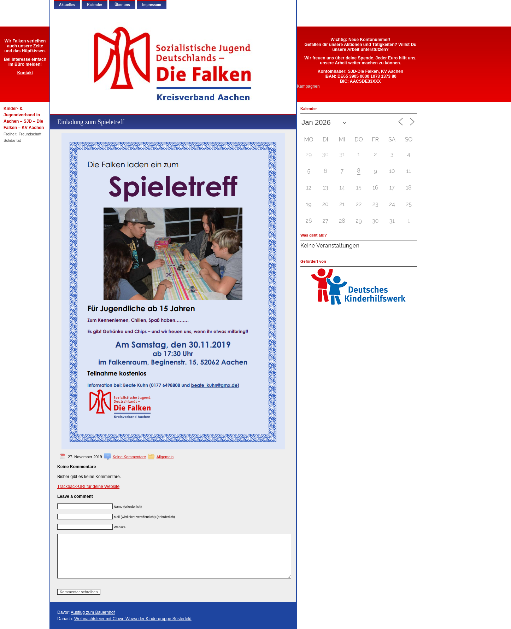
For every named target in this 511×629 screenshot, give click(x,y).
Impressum (151, 5)
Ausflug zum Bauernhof (93, 612)
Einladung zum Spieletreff (90, 122)
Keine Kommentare (129, 457)
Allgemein (165, 457)
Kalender (94, 5)
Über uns (122, 5)
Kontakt (25, 72)
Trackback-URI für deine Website (88, 486)
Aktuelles (67, 5)
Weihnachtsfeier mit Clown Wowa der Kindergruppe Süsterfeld (133, 618)
